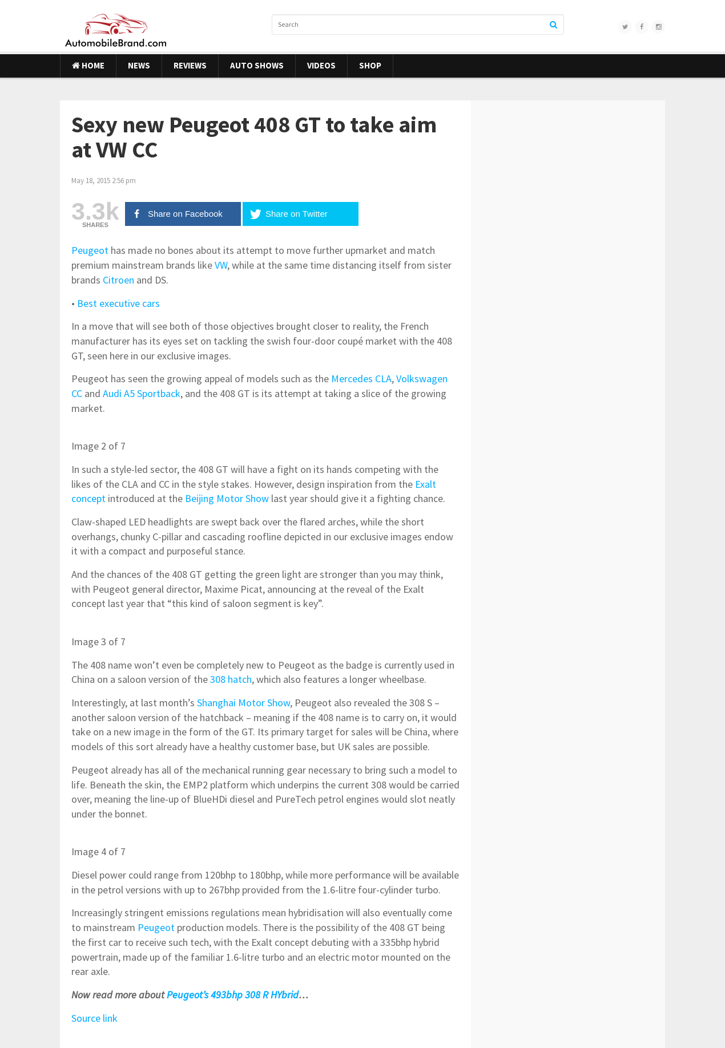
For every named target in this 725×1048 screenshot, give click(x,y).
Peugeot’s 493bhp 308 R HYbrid (233, 994)
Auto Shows (257, 65)
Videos (321, 65)
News (139, 65)
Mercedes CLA (361, 378)
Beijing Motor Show (227, 498)
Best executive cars (118, 303)
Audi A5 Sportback (141, 393)
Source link (94, 1018)
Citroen (118, 279)
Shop (370, 65)
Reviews (190, 65)
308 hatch (231, 679)
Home (88, 65)
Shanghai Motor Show (243, 702)
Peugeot (89, 250)
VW (221, 265)
